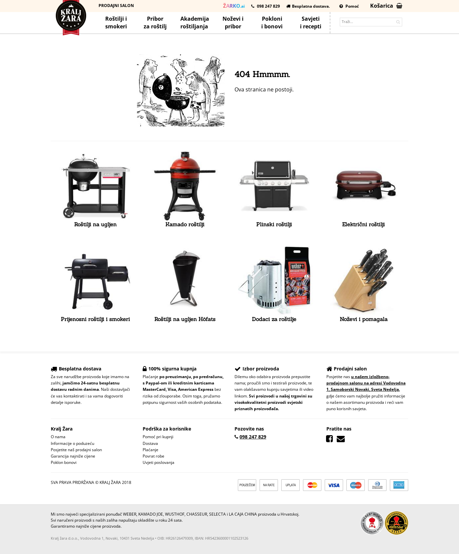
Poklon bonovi (63, 462)
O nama (58, 437)
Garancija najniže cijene (73, 456)
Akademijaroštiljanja (194, 22)
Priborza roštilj (155, 22)
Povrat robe (153, 456)
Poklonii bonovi (272, 22)
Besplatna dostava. (308, 6)
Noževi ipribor (233, 22)
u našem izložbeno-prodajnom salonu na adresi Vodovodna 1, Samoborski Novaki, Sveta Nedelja (366, 383)
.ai (234, 5)
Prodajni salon (116, 5)
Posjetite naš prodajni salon (76, 450)
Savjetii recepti (310, 22)
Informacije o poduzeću (72, 443)
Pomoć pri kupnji (158, 437)
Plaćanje (150, 450)
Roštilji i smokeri (116, 22)
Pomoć (349, 6)
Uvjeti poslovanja (158, 462)
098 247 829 (265, 6)
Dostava (150, 443)
